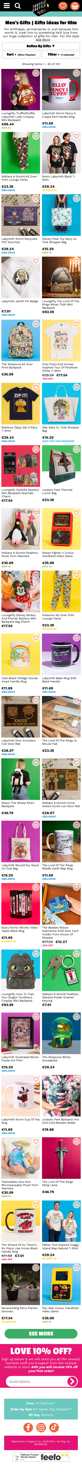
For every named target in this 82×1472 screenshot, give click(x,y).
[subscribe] (72, 1381)
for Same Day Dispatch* (41, 1408)
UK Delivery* (41, 1403)
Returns (41, 1414)
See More (41, 1333)
